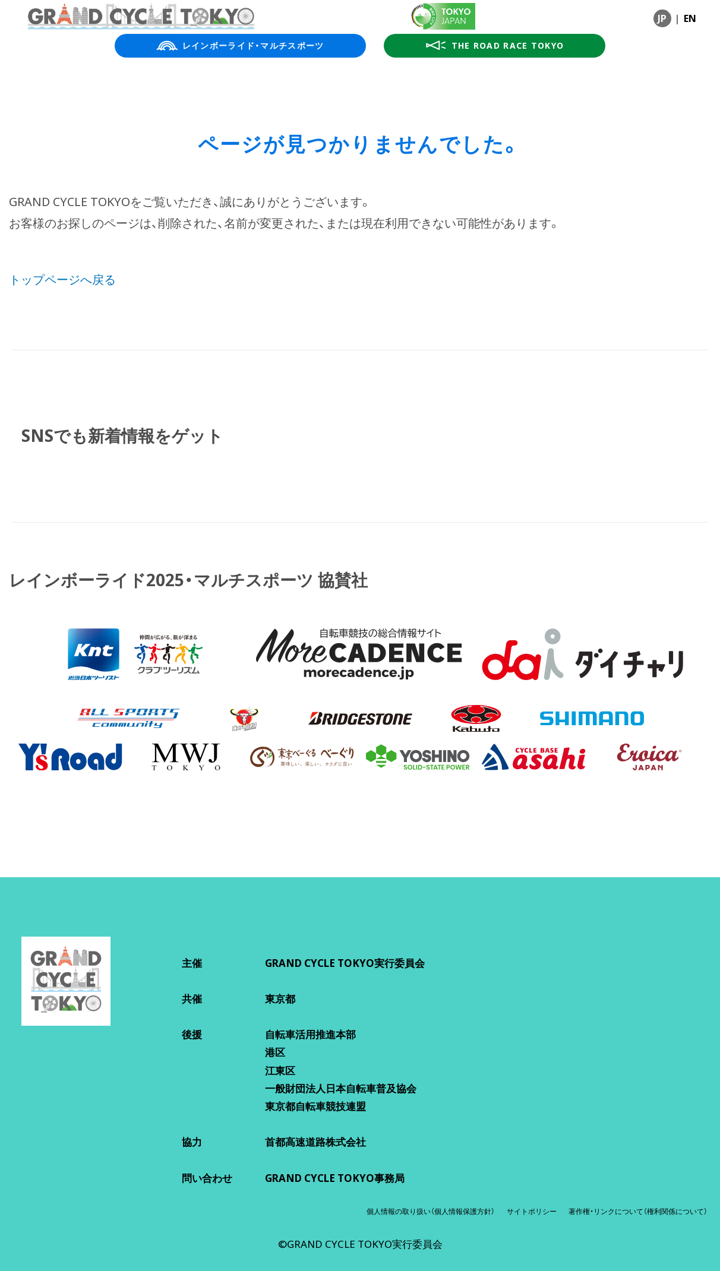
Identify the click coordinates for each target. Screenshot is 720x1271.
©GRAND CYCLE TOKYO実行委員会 (360, 1244)
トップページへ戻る (62, 279)
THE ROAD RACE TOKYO (494, 46)
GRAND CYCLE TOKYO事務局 (335, 1178)
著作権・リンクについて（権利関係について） (638, 1211)
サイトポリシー (532, 1211)
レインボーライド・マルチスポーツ (240, 46)
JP (662, 18)
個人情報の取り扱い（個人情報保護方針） (431, 1211)
